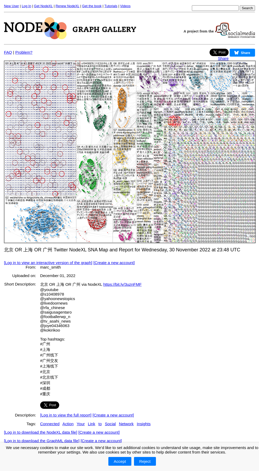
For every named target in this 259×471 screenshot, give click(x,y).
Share (223, 58)
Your (81, 424)
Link (91, 424)
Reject (145, 461)
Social (110, 424)
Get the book (92, 6)
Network (126, 424)
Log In (26, 6)
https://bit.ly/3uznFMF (122, 284)
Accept (120, 461)
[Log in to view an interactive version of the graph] (48, 262)
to (100, 424)
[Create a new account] (114, 262)
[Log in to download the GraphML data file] (42, 440)
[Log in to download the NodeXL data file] (40, 432)
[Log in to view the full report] (65, 415)
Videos (125, 6)
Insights (143, 424)
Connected (49, 424)
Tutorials (110, 6)
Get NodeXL (43, 6)
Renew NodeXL (67, 6)
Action (67, 424)
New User (11, 6)
